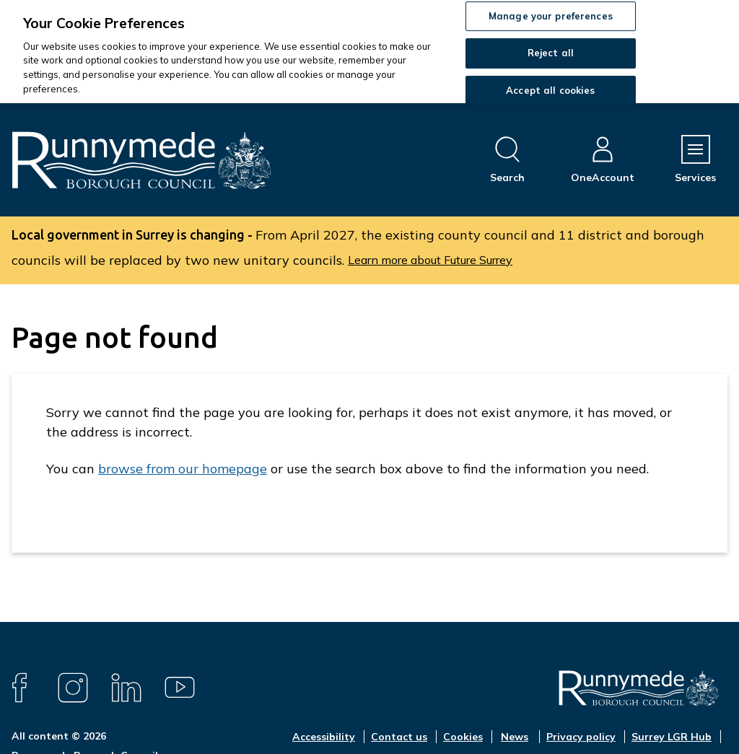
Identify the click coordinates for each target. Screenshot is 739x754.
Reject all (551, 52)
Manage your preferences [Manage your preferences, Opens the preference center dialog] (551, 16)
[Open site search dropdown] (507, 159)
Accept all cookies (550, 90)
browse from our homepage (182, 468)
